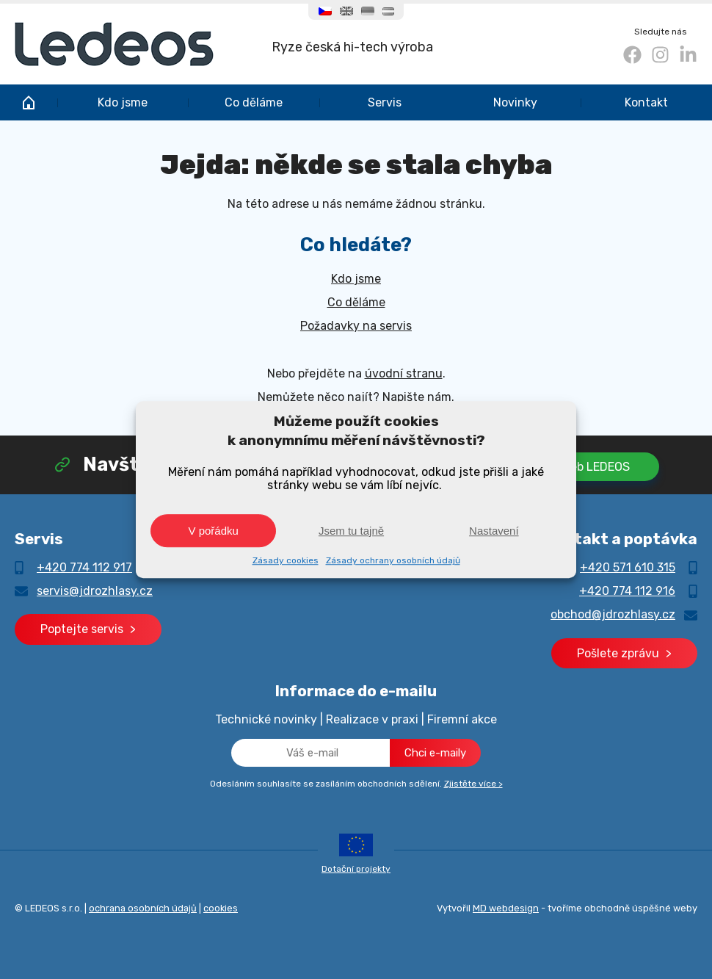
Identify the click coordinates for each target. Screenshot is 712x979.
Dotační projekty (356, 869)
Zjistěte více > (473, 783)
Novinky (515, 102)
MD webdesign (506, 908)
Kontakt (646, 102)
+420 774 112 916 (627, 591)
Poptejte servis (81, 629)
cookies (220, 908)
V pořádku (213, 530)
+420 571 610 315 (627, 567)
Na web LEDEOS (586, 467)
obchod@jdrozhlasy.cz (613, 614)
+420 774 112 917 (84, 567)
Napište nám (416, 397)
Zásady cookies (286, 560)
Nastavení (494, 530)
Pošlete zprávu (618, 653)
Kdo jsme (123, 102)
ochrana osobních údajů (143, 908)
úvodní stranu (404, 373)
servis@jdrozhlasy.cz (95, 591)
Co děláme (254, 102)
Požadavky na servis (356, 326)
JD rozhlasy (28, 102)
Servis (385, 102)
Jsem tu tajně (351, 530)
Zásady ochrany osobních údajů (393, 560)
